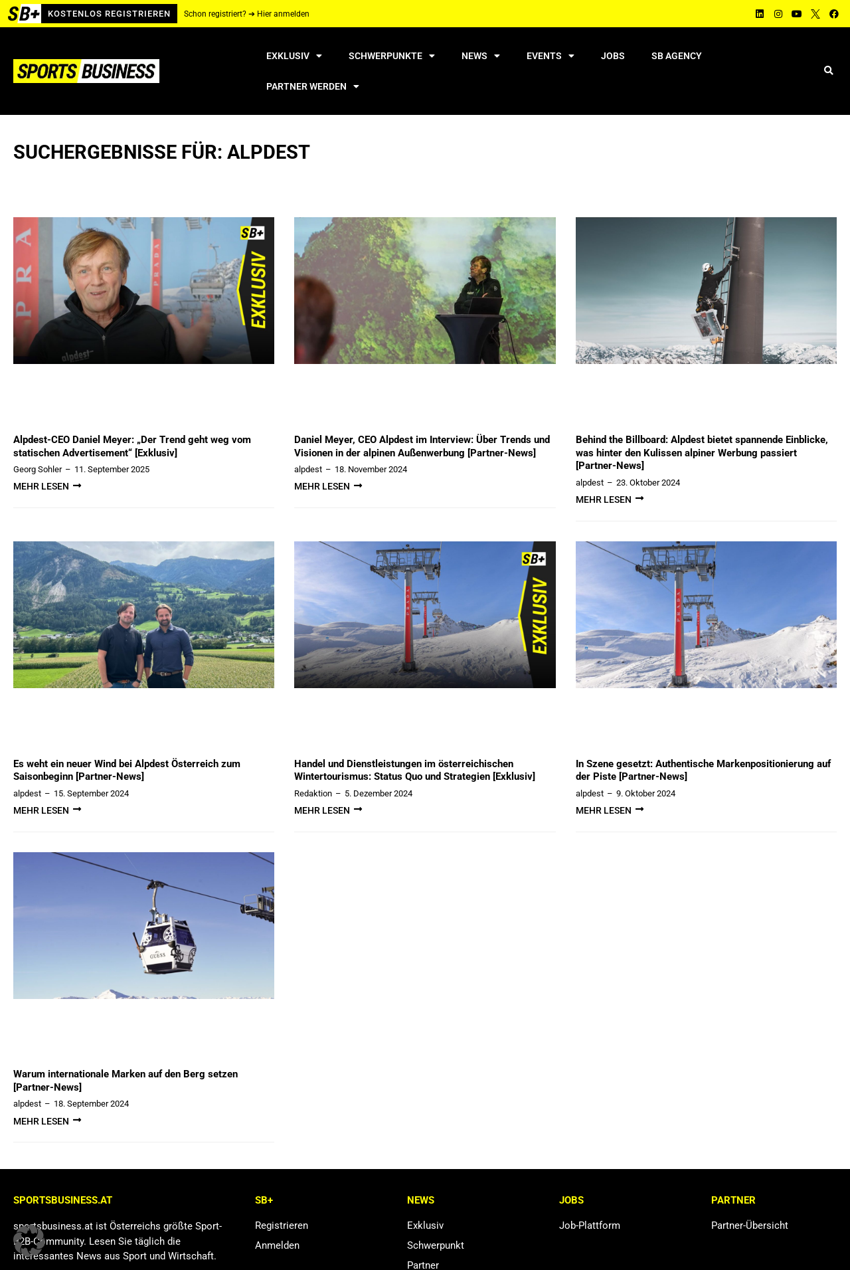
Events (550, 56)
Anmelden (277, 1245)
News (481, 56)
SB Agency (676, 55)
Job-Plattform (589, 1225)
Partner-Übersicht (749, 1225)
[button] (828, 71)
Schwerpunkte (392, 56)
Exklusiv (294, 56)
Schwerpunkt (435, 1245)
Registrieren (281, 1225)
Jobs (613, 55)
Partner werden (312, 86)
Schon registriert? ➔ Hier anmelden (246, 14)
